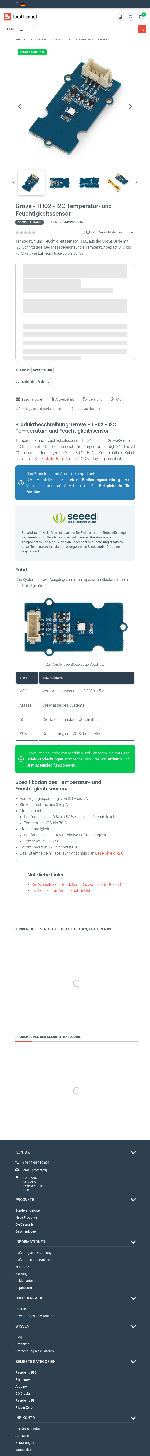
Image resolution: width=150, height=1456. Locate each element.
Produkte (24, 1200)
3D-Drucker (23, 1394)
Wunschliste (24, 1450)
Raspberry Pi (24, 1401)
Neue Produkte (26, 1218)
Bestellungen (24, 1443)
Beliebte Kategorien (35, 1362)
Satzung (21, 1274)
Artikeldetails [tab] (62, 399)
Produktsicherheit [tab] (85, 409)
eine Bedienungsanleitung (95, 480)
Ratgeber (22, 1344)
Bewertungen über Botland (34, 1316)
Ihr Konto (25, 1418)
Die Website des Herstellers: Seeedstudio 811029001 (77, 884)
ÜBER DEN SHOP (29, 1298)
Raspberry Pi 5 (26, 1373)
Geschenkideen (26, 1232)
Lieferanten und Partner (32, 1260)
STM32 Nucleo (39, 765)
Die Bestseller (25, 1225)
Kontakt (23, 1152)
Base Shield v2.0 (109, 853)
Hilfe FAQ (22, 1267)
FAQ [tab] (116, 399)
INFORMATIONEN (30, 1242)
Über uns (21, 1309)
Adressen (22, 1436)
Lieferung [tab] (92, 399)
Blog (18, 1337)
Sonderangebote (27, 1211)
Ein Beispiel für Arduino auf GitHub (61, 890)
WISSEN (22, 1326)
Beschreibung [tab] (29, 399)
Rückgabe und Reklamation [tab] (38, 409)
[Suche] (90, 29)
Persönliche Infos (27, 1429)
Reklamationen (26, 1281)
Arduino (43, 381)
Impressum (23, 1288)
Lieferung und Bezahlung (33, 1253)
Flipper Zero (24, 1408)
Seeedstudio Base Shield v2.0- (59, 459)
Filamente (22, 1380)
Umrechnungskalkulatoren (34, 1351)
